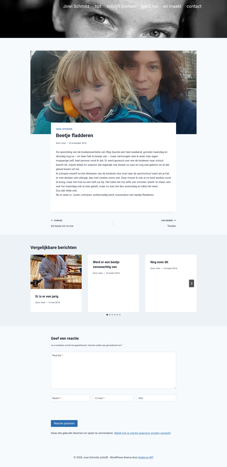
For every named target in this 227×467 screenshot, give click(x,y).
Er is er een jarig (46, 296)
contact (194, 6)
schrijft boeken (121, 6)
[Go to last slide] (35, 283)
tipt (98, 6)
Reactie (57, 355)
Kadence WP (145, 457)
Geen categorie (64, 129)
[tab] (107, 314)
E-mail (100, 398)
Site (140, 398)
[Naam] (70, 398)
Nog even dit (159, 262)
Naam (56, 398)
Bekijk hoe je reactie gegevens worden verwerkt (142, 433)
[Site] (156, 398)
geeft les (149, 6)
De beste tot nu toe (81, 222)
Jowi (63, 143)
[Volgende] (191, 283)
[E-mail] (113, 398)
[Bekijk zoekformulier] (208, 6)
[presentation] (56, 272)
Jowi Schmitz (76, 6)
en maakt (172, 6)
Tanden (146, 222)
